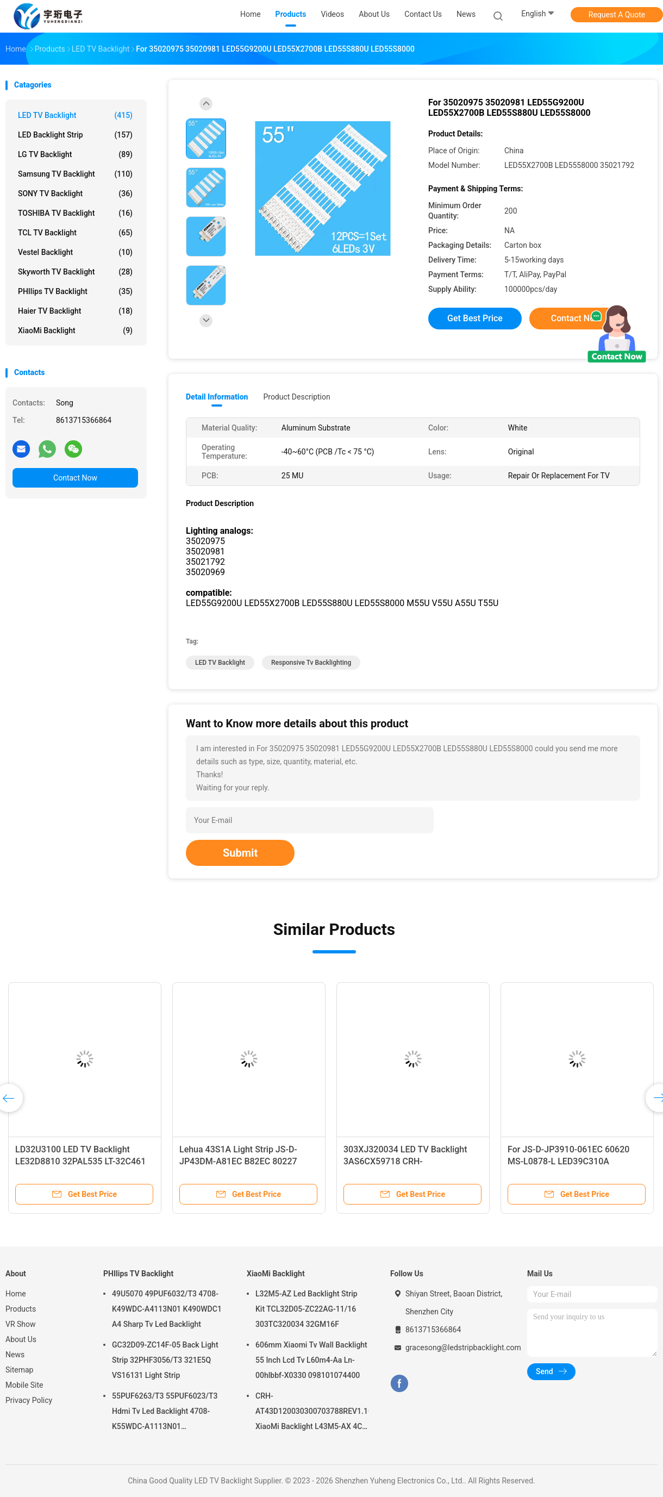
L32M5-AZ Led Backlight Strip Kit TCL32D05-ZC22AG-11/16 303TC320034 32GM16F (306, 1308)
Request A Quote (617, 14)
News (14, 1354)
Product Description (296, 396)
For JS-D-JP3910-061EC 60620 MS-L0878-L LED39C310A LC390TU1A (568, 1161)
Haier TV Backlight (75, 310)
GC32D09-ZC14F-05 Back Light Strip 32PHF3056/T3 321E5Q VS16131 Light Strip (165, 1360)
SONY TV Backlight (75, 193)
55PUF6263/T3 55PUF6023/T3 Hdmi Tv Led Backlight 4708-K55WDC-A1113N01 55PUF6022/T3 (164, 1413)
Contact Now (75, 477)
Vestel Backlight (75, 252)
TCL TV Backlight (75, 232)
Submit (240, 852)
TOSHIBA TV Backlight (75, 213)
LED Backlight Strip (75, 134)
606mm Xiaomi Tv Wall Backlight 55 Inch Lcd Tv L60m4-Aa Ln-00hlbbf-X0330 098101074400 (311, 1360)
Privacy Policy (28, 1400)
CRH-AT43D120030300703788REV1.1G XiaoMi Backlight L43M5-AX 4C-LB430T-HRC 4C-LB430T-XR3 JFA (311, 1413)
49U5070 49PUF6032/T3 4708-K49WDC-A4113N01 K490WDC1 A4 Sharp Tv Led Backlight (167, 1308)
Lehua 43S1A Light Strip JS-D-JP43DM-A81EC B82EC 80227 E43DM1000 (238, 1161)
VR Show (20, 1324)
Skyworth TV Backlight (75, 271)
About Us (20, 1339)
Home (15, 1293)
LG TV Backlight (75, 154)
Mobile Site (24, 1385)
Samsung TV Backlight (75, 174)
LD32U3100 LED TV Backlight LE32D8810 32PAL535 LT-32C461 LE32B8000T (80, 1161)
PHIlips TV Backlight (75, 291)
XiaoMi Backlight (75, 330)
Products (20, 1309)
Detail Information (217, 396)
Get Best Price (475, 318)
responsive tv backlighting (311, 662)
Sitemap (19, 1369)
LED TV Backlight (75, 115)
